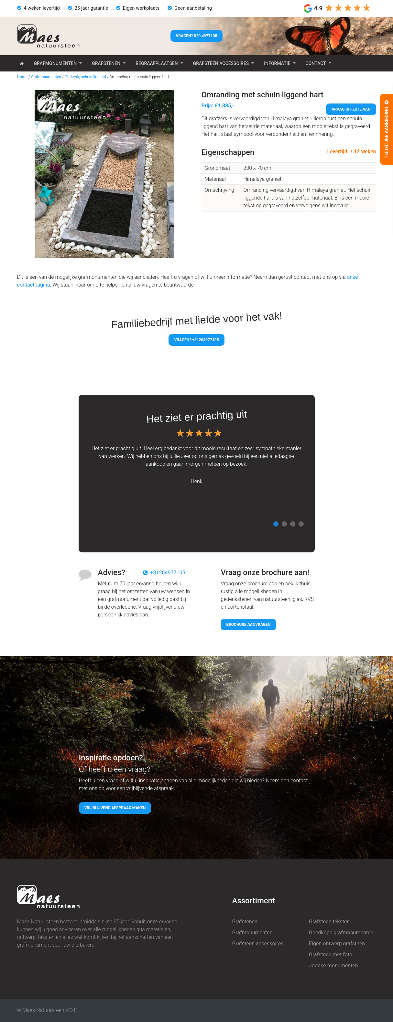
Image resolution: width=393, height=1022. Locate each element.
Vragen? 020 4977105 (196, 36)
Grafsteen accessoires (221, 63)
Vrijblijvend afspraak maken (115, 808)
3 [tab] (292, 524)
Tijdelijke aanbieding (386, 129)
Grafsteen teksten (329, 922)
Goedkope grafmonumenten (341, 933)
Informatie (277, 63)
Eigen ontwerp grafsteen (337, 943)
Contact (316, 63)
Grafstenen (106, 63)
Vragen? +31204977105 (196, 340)
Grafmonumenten (55, 63)
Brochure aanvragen (248, 624)
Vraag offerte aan (351, 109)
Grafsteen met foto (330, 954)
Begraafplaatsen (157, 63)
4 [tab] (301, 524)
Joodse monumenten (333, 965)
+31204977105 (167, 573)
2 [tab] (284, 524)
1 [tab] (275, 524)
